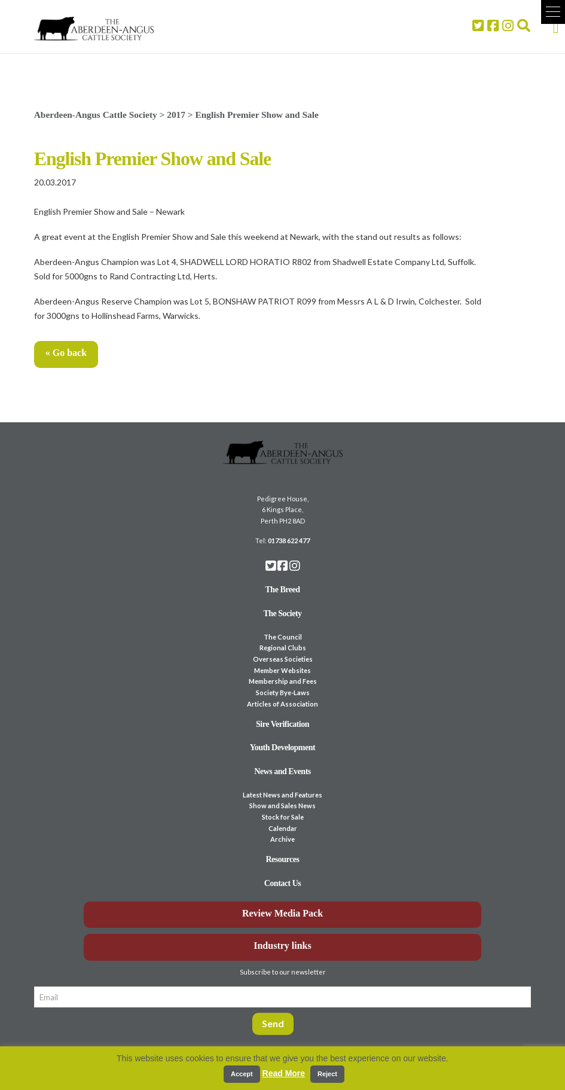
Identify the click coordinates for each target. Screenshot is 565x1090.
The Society (282, 613)
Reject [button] (327, 1073)
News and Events (282, 771)
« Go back (66, 353)
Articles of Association (282, 704)
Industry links (282, 945)
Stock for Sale (283, 817)
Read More (284, 1073)
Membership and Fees (283, 681)
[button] (553, 12)
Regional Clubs (282, 647)
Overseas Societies (283, 659)
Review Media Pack (282, 913)
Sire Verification (282, 724)
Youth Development (283, 747)
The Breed (282, 589)
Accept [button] (242, 1073)
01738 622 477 (289, 540)
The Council (283, 637)
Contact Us (282, 883)
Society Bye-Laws (283, 692)
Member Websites (282, 670)
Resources (283, 859)
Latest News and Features (282, 795)
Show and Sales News (282, 805)
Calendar (282, 828)
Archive (282, 839)
